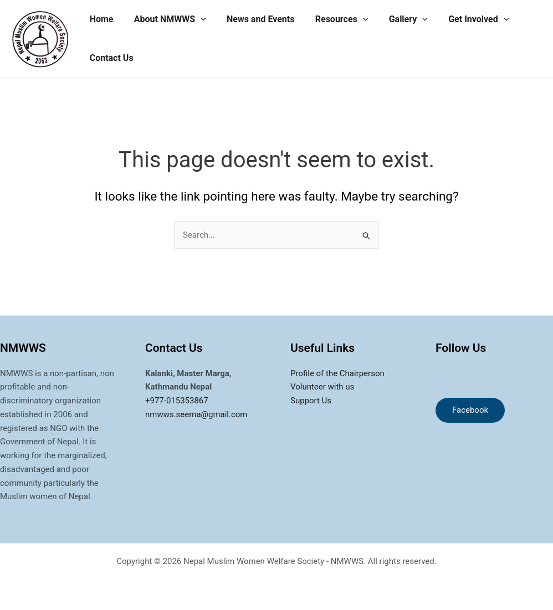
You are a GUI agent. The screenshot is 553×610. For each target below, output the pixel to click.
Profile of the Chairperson (337, 373)
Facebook (470, 410)
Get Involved (462, 19)
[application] (196, 19)
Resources (331, 19)
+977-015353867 (176, 401)
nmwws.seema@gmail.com (196, 414)
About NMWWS (166, 19)
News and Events (253, 19)
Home (100, 19)
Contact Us (110, 58)
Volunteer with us (322, 387)
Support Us (310, 401)
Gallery (395, 19)
